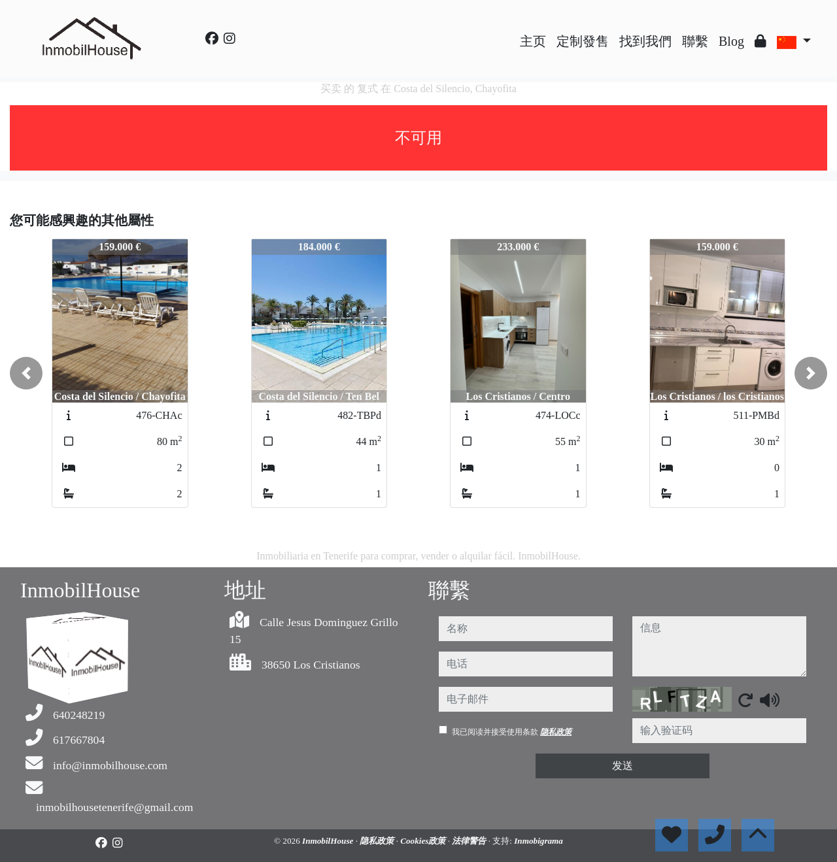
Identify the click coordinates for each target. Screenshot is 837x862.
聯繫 (695, 41)
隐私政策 (556, 732)
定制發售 (582, 41)
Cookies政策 (424, 841)
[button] (26, 373)
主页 (533, 41)
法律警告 (470, 841)
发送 (622, 765)
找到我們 (645, 41)
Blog (731, 41)
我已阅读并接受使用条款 (512, 732)
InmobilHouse (329, 841)
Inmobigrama (538, 841)
